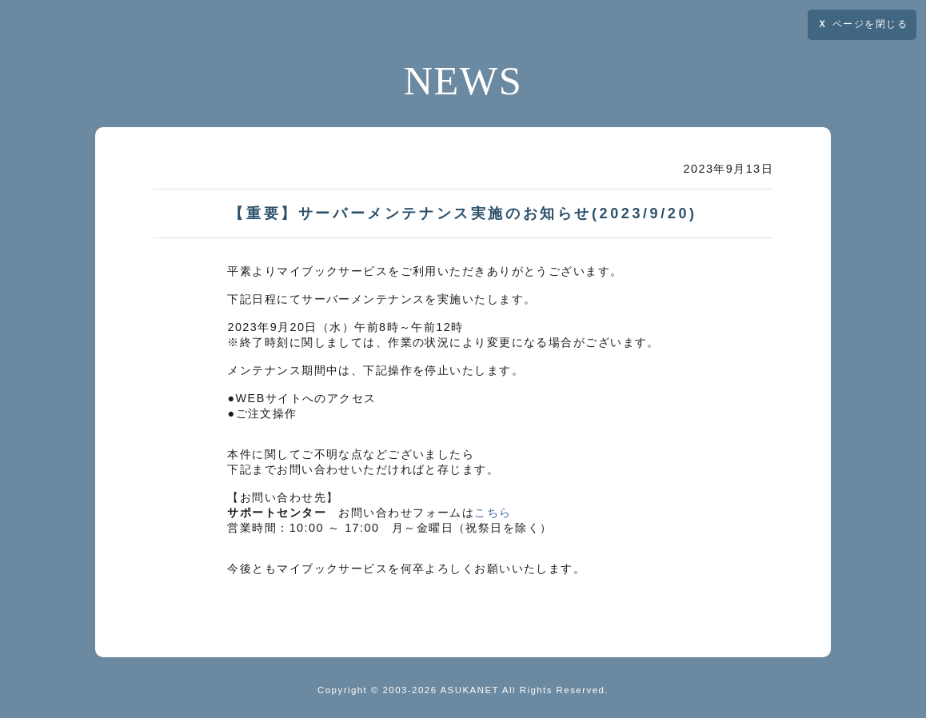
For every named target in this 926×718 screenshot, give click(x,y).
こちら (492, 512)
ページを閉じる (862, 24)
